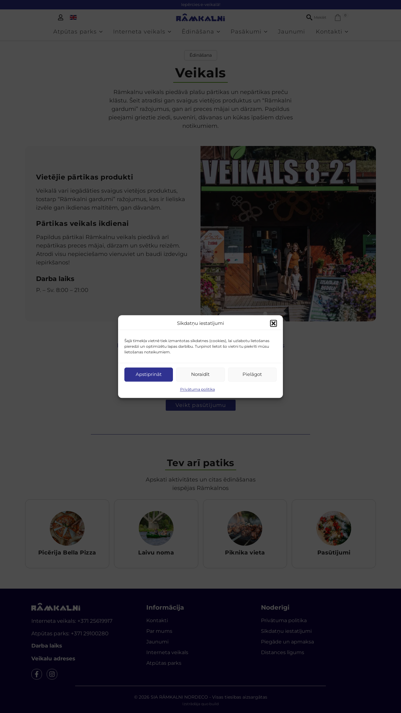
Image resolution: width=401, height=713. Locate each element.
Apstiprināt (149, 374)
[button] (273, 323)
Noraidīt (200, 374)
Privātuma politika (197, 389)
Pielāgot (252, 374)
